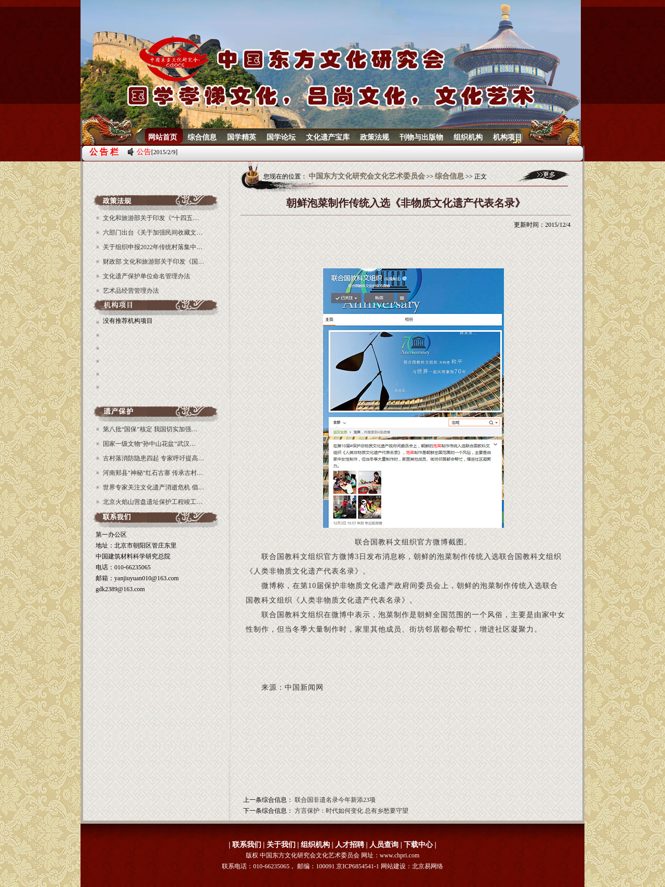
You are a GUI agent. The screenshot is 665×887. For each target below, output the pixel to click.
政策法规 (374, 137)
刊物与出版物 (421, 137)
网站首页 (162, 137)
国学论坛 (281, 137)
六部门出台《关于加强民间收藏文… (153, 232)
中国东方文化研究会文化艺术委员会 (367, 176)
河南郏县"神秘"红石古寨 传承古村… (153, 472)
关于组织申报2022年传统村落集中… (153, 247)
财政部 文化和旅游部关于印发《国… (153, 261)
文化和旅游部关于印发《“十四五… (151, 218)
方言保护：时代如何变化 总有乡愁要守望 (351, 810)
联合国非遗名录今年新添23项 (335, 799)
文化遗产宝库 (328, 137)
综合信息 (202, 137)
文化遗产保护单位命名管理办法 (146, 276)
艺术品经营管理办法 (131, 290)
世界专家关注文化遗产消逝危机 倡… (153, 487)
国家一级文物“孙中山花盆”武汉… (149, 443)
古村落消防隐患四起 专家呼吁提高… (153, 458)
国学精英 (241, 137)
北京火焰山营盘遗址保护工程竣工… (153, 502)
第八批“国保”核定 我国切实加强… (150, 429)
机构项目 (507, 137)
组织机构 (468, 137)
